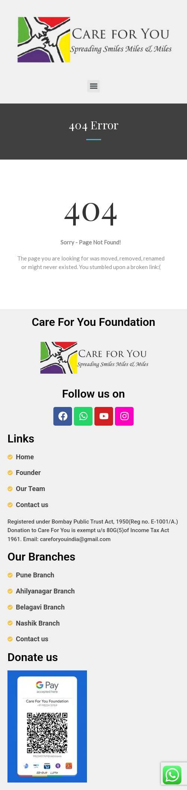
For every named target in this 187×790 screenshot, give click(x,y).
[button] (93, 86)
